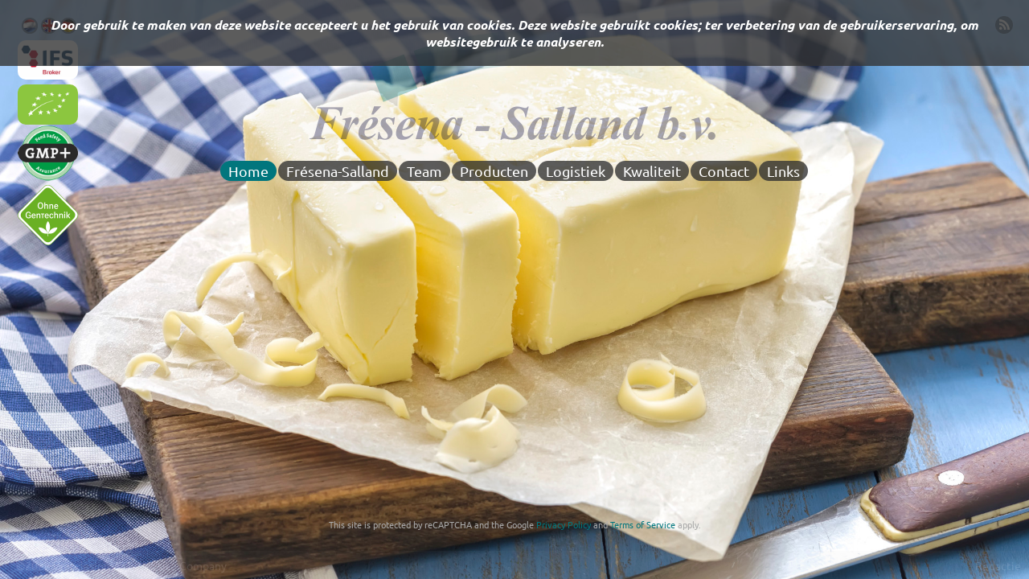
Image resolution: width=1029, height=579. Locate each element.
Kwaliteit (652, 170)
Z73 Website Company (170, 565)
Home (248, 170)
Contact (724, 170)
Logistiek (575, 170)
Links (783, 170)
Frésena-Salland (337, 170)
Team (424, 170)
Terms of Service (642, 524)
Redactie (998, 565)
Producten (494, 170)
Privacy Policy (563, 524)
